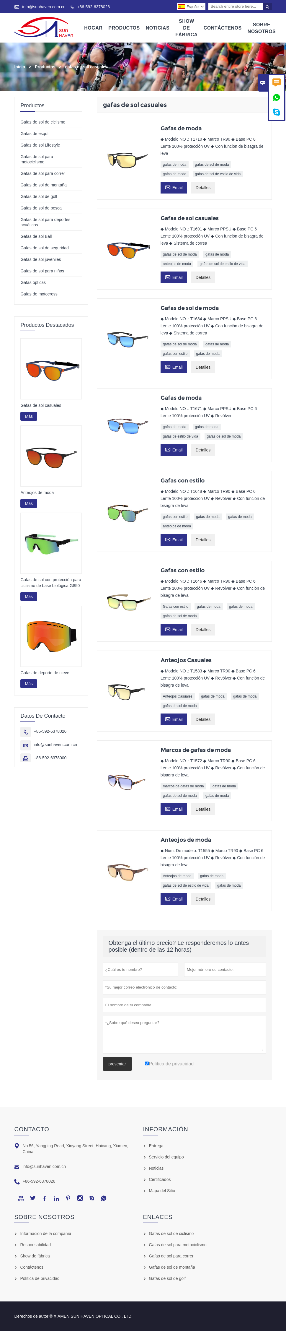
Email (174, 187)
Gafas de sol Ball (36, 236)
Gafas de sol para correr (42, 173)
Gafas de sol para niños (42, 271)
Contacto (31, 1129)
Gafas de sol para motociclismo (178, 1244)
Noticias (157, 27)
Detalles (203, 187)
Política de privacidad (39, 1278)
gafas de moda (174, 164)
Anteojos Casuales (177, 696)
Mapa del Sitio (162, 1190)
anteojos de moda (177, 264)
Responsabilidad (35, 1244)
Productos (124, 27)
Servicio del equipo (166, 1157)
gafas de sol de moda (212, 164)
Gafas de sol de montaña (43, 185)
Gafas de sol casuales (40, 405)
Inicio (19, 66)
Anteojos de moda (177, 876)
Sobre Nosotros (262, 28)
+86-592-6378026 (93, 6)
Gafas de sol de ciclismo (42, 122)
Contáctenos (223, 27)
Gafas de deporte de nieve (44, 673)
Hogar (93, 27)
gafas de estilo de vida (180, 436)
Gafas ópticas (33, 282)
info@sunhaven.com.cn (44, 6)
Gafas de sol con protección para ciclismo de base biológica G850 (50, 582)
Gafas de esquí (34, 133)
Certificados (160, 1179)
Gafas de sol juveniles (40, 259)
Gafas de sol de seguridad (44, 248)
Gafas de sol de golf (38, 196)
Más (28, 416)
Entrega (156, 1145)
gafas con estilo (175, 354)
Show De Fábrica (186, 28)
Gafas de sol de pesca (40, 208)
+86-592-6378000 (50, 758)
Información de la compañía (45, 1233)
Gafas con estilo (175, 606)
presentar (117, 1064)
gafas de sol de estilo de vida (218, 174)
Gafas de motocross (38, 294)
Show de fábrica (35, 1256)
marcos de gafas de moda (183, 786)
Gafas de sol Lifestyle (40, 145)
